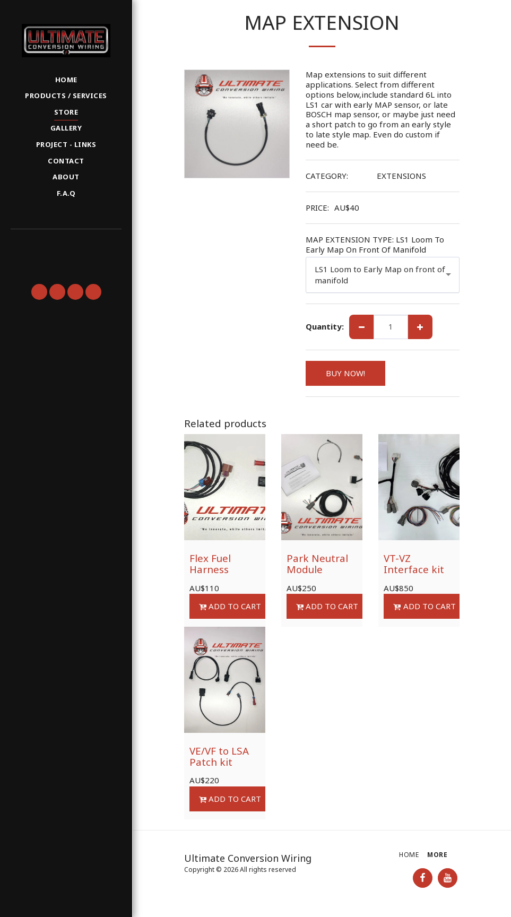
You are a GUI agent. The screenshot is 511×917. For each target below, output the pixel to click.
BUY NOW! (345, 373)
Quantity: (325, 327)
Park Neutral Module (317, 563)
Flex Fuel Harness (210, 563)
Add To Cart (229, 606)
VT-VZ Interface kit (414, 563)
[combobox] (383, 274)
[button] (65, 243)
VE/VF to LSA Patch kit (219, 756)
